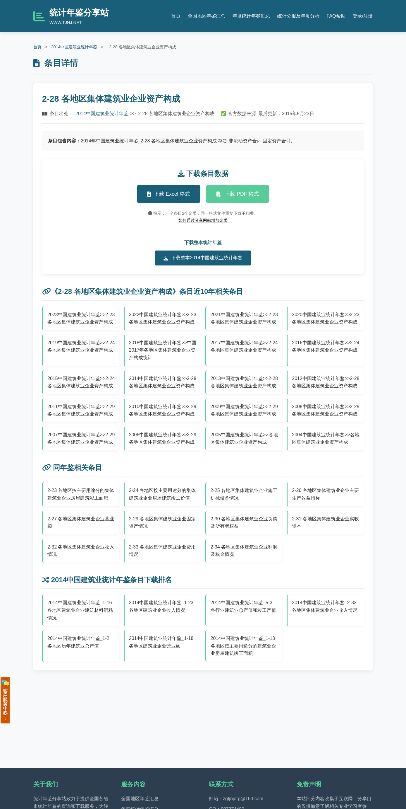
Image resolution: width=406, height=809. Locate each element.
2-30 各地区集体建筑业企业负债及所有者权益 (244, 522)
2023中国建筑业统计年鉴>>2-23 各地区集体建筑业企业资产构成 (81, 318)
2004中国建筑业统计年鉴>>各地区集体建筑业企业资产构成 (325, 438)
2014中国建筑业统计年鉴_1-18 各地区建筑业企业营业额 (161, 642)
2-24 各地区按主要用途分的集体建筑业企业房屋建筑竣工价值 (162, 494)
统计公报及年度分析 (298, 15)
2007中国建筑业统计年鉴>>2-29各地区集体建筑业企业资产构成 (81, 438)
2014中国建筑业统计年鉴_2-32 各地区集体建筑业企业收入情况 (324, 606)
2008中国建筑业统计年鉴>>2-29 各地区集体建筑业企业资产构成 (325, 410)
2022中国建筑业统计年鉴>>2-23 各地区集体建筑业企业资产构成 (162, 318)
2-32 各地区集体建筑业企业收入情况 (80, 550)
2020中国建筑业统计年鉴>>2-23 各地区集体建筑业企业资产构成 (325, 318)
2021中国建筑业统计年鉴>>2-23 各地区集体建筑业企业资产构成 (244, 318)
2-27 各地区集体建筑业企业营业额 (80, 522)
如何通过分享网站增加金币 (203, 220)
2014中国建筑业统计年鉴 (74, 47)
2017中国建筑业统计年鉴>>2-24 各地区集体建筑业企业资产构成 (244, 346)
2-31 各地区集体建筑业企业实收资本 (325, 522)
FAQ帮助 (336, 15)
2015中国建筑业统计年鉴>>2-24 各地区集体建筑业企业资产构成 (81, 382)
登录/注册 (363, 15)
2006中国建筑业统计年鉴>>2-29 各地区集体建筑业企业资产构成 (162, 438)
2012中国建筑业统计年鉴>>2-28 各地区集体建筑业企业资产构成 (325, 382)
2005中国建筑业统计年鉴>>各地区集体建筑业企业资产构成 (244, 438)
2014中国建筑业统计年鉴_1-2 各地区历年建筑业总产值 (78, 642)
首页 (175, 15)
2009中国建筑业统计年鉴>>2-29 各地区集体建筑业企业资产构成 (244, 410)
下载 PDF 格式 (237, 194)
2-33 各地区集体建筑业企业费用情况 (162, 550)
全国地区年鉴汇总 (206, 15)
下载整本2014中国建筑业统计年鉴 (203, 257)
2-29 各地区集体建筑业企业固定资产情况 (162, 522)
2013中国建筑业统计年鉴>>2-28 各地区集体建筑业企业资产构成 (244, 382)
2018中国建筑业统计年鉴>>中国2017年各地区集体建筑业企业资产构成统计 (162, 350)
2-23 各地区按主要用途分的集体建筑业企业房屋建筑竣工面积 (80, 494)
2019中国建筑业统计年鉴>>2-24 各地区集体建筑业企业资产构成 (81, 346)
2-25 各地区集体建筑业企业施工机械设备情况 (244, 494)
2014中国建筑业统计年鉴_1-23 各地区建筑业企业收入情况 (161, 606)
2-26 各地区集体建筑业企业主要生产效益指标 (325, 494)
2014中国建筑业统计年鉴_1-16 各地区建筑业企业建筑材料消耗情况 (80, 610)
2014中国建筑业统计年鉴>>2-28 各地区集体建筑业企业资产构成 (162, 382)
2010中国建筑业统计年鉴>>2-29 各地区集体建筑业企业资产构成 (162, 410)
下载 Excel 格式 (168, 194)
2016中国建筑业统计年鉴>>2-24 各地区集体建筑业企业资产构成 (325, 346)
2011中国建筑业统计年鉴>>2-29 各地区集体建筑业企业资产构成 (81, 410)
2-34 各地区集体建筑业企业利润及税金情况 (244, 550)
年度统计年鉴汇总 (251, 15)
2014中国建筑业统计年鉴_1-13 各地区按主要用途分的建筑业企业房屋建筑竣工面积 (243, 646)
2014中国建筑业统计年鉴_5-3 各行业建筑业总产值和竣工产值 (243, 606)
